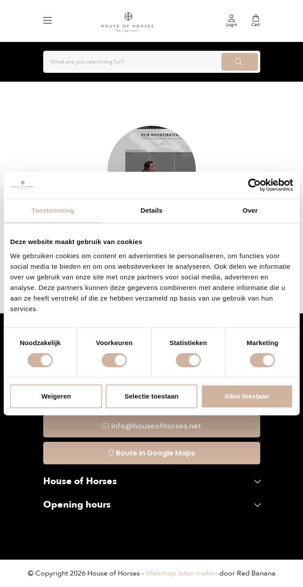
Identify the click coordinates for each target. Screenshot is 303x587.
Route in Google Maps (155, 453)
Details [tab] (152, 210)
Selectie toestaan (151, 396)
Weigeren (56, 396)
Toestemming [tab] (53, 210)
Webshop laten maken (181, 573)
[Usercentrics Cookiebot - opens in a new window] (254, 185)
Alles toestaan (246, 396)
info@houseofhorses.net (156, 426)
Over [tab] (250, 210)
